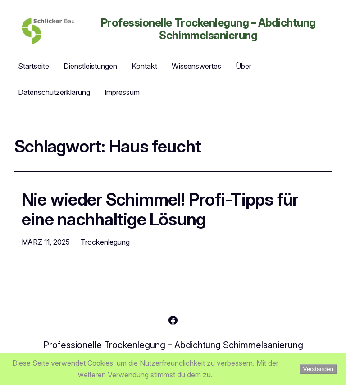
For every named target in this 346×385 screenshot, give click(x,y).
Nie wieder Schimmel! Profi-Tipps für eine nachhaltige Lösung (160, 209)
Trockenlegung (105, 241)
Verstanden (318, 369)
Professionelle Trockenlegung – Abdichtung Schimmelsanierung (208, 29)
